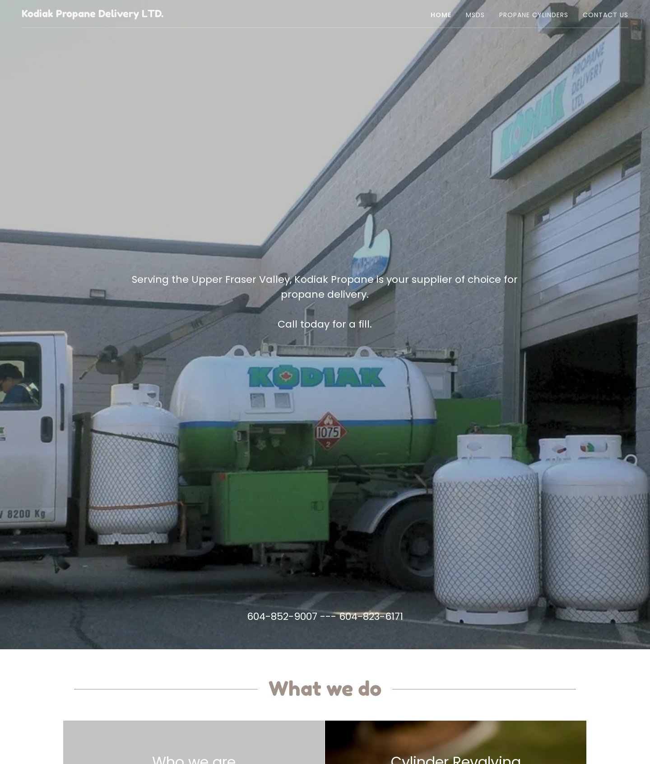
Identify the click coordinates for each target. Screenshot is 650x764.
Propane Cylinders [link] (533, 14)
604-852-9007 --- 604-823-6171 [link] (325, 616)
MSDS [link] (475, 14)
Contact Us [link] (605, 14)
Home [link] (441, 14)
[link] (92, 14)
